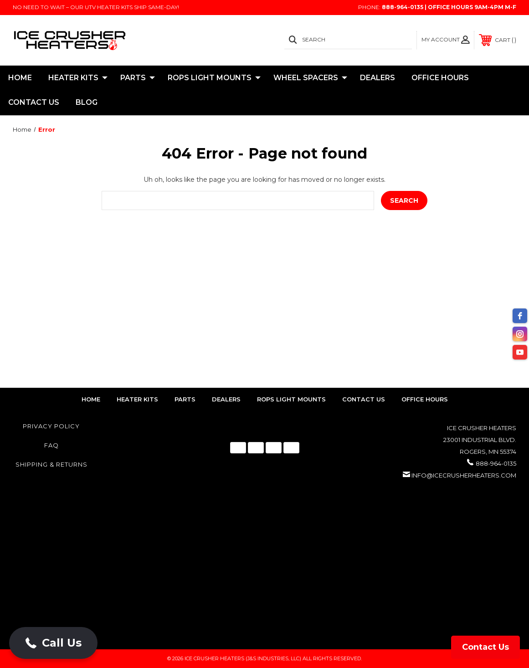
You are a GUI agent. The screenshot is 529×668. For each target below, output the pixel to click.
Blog (87, 102)
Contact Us (33, 102)
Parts (137, 78)
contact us (363, 399)
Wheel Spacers (310, 78)
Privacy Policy (51, 426)
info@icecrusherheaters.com (463, 475)
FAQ (51, 445)
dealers (226, 399)
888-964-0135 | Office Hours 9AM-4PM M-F (449, 7)
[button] (53, 643)
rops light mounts (291, 399)
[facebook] (520, 315)
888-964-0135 (496, 463)
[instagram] (520, 334)
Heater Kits (78, 78)
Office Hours (440, 77)
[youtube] (520, 352)
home (91, 399)
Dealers (377, 77)
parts (185, 399)
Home (20, 77)
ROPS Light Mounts (214, 78)
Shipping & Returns (51, 464)
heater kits (137, 399)
